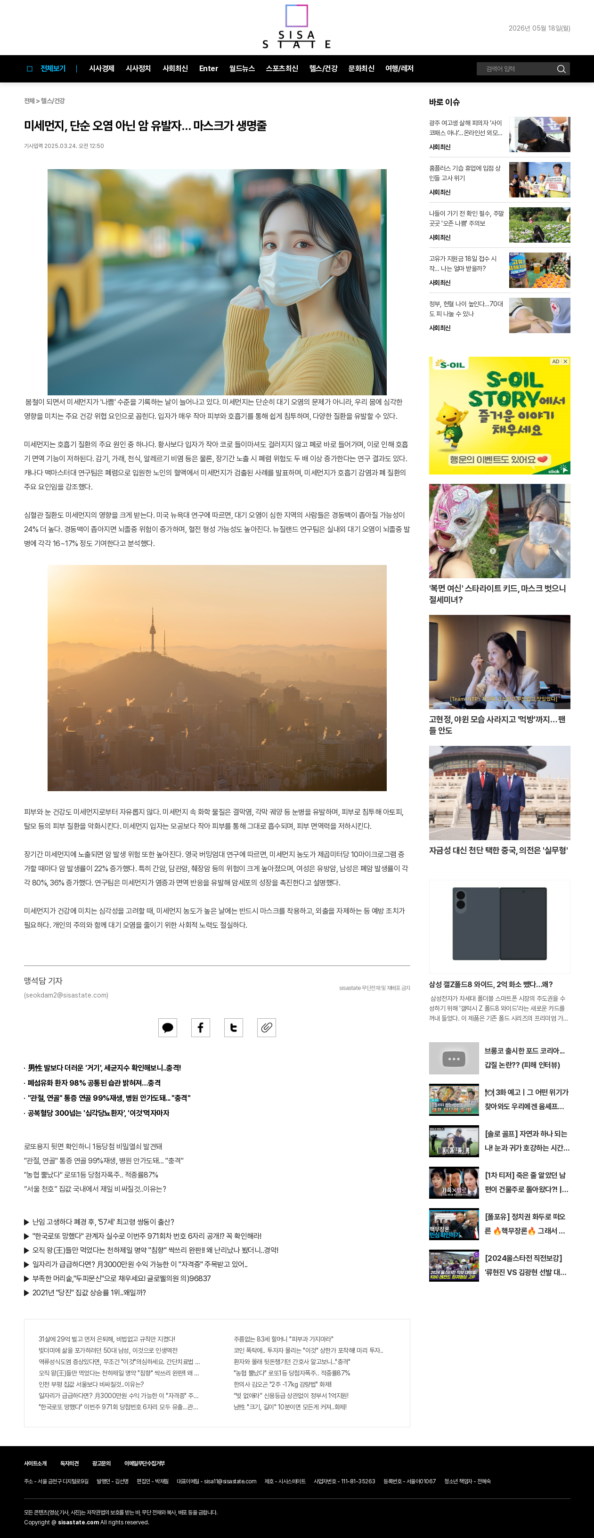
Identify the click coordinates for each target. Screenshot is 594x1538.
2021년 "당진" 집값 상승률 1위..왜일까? (89, 1292)
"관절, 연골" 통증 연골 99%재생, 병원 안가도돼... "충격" (109, 1098)
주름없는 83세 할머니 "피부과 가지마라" (284, 1339)
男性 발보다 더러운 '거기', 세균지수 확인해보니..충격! (104, 1068)
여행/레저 (399, 68)
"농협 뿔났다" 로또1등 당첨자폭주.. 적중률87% (91, 1174)
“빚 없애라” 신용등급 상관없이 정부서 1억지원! (291, 1395)
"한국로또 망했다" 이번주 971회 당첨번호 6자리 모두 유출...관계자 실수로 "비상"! (120, 1407)
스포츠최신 (282, 68)
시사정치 (138, 68)
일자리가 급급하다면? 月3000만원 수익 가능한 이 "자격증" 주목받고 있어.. (140, 1264)
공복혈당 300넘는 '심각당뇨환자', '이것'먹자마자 (99, 1113)
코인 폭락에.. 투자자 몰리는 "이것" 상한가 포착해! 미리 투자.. (308, 1350)
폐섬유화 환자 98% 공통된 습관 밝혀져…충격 (94, 1083)
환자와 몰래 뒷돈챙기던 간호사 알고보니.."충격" (292, 1362)
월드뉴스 (242, 68)
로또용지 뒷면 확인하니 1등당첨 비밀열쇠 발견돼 (93, 1146)
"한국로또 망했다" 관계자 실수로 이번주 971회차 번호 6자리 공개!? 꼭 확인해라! (147, 1236)
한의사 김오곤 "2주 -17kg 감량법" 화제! (283, 1384)
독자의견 (69, 1463)
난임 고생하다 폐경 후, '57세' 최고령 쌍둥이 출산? (103, 1222)
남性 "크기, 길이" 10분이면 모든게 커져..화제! (290, 1407)
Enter (209, 68)
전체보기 (45, 69)
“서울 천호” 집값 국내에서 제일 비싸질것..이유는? (95, 1189)
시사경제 (101, 68)
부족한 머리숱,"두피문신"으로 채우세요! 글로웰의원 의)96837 (122, 1278)
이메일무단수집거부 (144, 1463)
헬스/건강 (323, 68)
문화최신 (361, 68)
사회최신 (175, 68)
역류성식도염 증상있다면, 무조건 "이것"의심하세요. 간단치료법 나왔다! (120, 1362)
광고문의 (101, 1463)
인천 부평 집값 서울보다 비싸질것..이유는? (91, 1384)
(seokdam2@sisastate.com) (66, 995)
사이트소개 (35, 1463)
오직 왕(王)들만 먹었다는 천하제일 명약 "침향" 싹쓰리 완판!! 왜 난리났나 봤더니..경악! (155, 1250)
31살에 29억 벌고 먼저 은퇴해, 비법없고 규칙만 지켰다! (107, 1339)
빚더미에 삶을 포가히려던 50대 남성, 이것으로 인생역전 (108, 1350)
